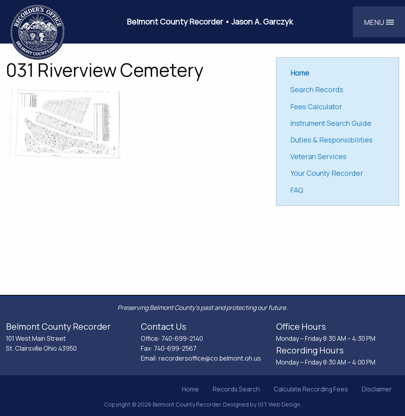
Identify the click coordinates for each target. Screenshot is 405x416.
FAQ (296, 190)
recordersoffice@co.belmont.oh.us (210, 358)
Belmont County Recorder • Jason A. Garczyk (210, 21)
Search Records (316, 89)
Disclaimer (377, 389)
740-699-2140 (182, 338)
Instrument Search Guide (330, 123)
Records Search (236, 389)
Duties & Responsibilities (331, 139)
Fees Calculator (316, 106)
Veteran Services (318, 156)
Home (190, 389)
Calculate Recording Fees (311, 389)
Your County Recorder (326, 173)
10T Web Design (278, 404)
